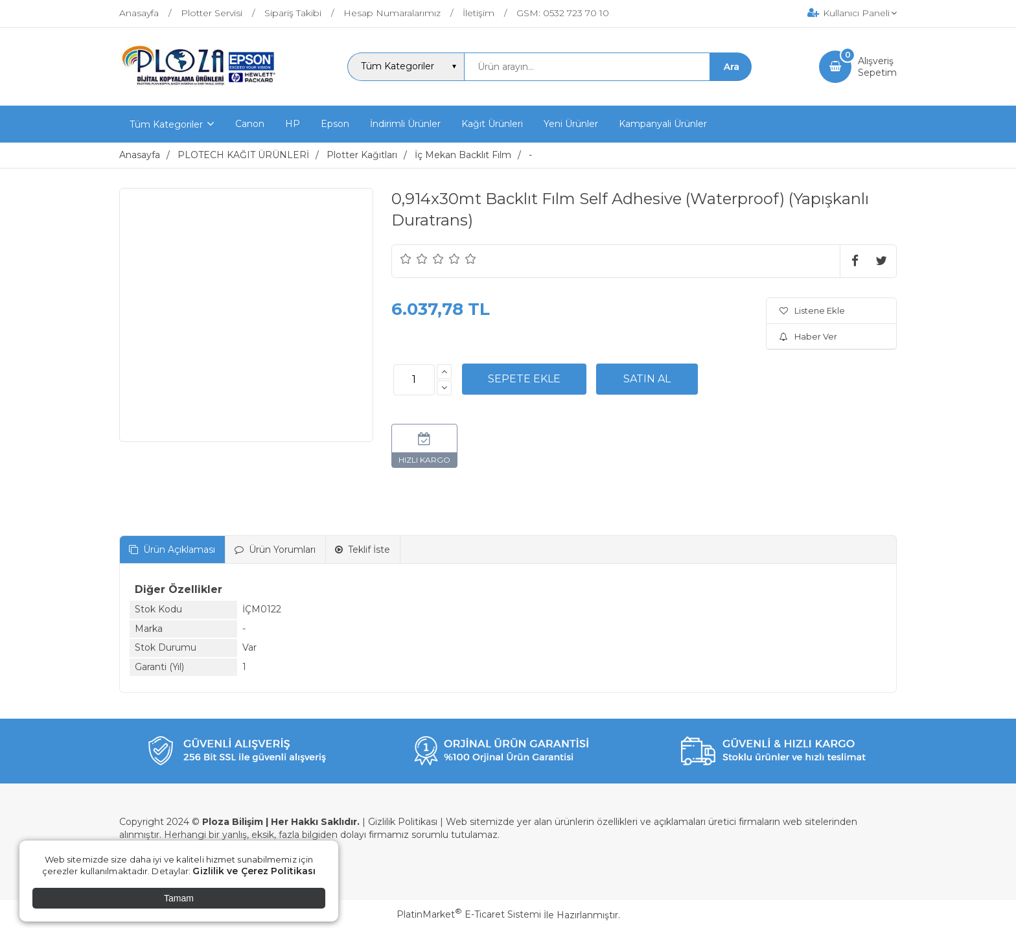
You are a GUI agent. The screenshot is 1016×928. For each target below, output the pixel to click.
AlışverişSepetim (877, 66)
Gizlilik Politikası (402, 822)
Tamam (179, 898)
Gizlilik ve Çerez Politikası (254, 871)
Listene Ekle (812, 310)
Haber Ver (808, 336)
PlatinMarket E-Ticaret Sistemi (469, 914)
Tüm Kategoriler (166, 124)
